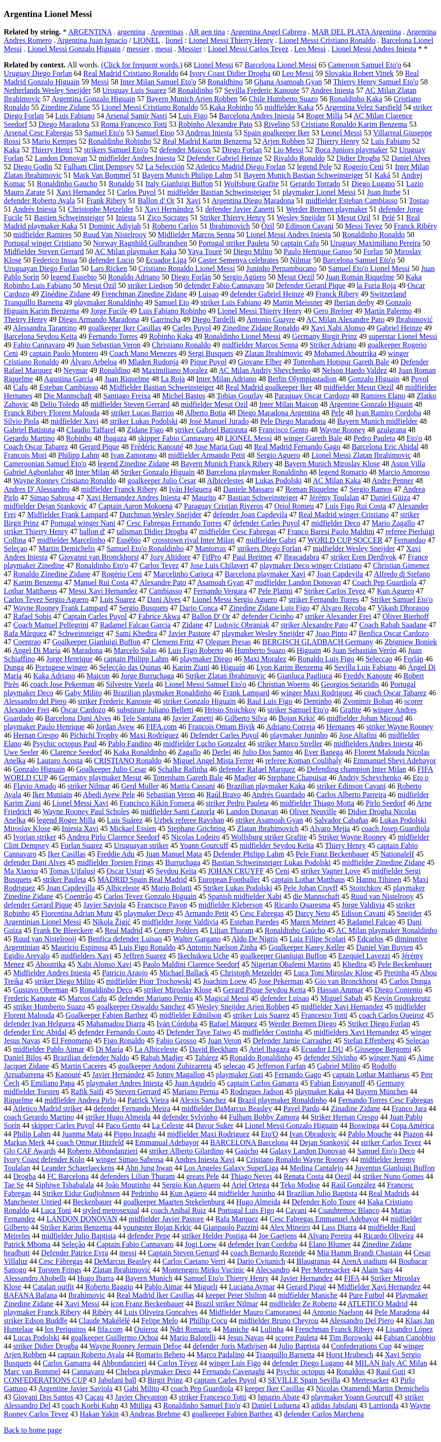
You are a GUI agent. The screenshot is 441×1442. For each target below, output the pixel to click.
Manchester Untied (32, 1202)
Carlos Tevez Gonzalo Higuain (150, 896)
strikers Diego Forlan (269, 548)
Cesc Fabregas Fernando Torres (174, 523)
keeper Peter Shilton (236, 1295)
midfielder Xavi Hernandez (342, 1007)
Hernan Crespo (35, 735)
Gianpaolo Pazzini (231, 1227)
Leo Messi (310, 49)
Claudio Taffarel (90, 430)
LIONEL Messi (248, 438)
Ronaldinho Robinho (119, 141)
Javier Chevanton (141, 1397)
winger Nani (387, 1058)
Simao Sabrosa (52, 498)
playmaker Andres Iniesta (124, 1083)
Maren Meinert (312, 922)
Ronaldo (121, 184)
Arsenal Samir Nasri (136, 116)
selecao (234, 1066)
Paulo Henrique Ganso (318, 251)
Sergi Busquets (210, 353)
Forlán (414, 659)
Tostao (419, 201)
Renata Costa (304, 1176)
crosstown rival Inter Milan (193, 540)
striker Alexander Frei (338, 616)
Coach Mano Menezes (143, 353)
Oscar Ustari (125, 871)
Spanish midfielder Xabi (244, 896)
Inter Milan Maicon (288, 404)
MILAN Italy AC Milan (391, 1363)
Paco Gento (123, 1125)
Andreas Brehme (155, 1414)
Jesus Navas (245, 1338)
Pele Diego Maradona (293, 421)
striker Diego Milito (64, 981)
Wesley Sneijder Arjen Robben (242, 1007)
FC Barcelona (68, 1176)
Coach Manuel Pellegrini (51, 625)
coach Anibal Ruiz (178, 1210)
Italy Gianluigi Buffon (179, 184)
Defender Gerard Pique (310, 285)
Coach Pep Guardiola (384, 582)
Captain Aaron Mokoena (135, 506)
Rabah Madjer (161, 1058)
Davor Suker (214, 1125)
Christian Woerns (284, 684)
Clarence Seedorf (76, 752)
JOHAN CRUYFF (236, 871)
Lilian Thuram (231, 930)
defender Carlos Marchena (324, 1414)
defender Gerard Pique (38, 905)
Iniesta (126, 218)
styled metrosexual (110, 1210)
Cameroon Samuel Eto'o (364, 65)
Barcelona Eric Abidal (384, 447)
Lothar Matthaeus (30, 591)
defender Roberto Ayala (39, 201)
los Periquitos (65, 1329)
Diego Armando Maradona (98, 319)
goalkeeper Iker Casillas (124, 328)
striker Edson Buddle (35, 1321)
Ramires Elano (383, 396)
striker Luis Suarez (261, 1015)
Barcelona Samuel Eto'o (359, 260)
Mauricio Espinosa (79, 947)
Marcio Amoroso (404, 472)
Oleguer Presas (228, 642)
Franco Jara (409, 1108)
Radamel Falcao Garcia (135, 625)
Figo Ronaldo (124, 1041)
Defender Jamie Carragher (292, 1041)
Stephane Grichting (196, 828)
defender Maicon (185, 150)
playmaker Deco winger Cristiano (310, 565)
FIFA (351, 1278)
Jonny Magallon (180, 1075)
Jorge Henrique (69, 659)
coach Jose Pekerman (62, 684)
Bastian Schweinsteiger (263, 498)
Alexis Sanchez (203, 1100)
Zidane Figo (145, 430)
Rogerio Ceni (363, 167)
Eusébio (129, 540)
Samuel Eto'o (104, 133)
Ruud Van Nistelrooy (115, 235)
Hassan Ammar (340, 990)
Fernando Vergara (220, 591)
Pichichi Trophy (94, 735)
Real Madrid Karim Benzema (207, 141)
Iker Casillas (66, 854)
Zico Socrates (167, 218)
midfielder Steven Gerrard (130, 404)
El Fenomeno (72, 1041)
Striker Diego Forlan (379, 1024)
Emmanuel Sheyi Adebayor (394, 761)
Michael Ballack (184, 973)
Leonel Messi (341, 133)
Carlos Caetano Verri (194, 1261)
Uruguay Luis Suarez (134, 90)
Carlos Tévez (178, 1363)
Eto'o (414, 438)
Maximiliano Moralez (175, 370)
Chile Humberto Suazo (283, 99)
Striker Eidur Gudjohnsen (81, 1193)
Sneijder (409, 913)
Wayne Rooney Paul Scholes (85, 812)
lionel (174, 40)
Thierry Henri (51, 150)
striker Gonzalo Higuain (199, 701)
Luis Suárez (125, 820)
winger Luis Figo (235, 1363)
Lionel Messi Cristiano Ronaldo (327, 40)
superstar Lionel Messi (402, 336)
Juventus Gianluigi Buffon (394, 1168)
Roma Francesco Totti (134, 124)
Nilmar (300, 260)
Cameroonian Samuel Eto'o (45, 464)
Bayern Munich (148, 1278)
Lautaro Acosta (59, 761)
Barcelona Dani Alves (78, 718)
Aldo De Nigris (254, 939)
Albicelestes (225, 481)
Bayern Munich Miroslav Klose (332, 464)
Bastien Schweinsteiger (69, 218)
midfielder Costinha (272, 1032)
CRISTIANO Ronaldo (128, 761)
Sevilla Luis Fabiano (365, 667)
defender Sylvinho (190, 1117)
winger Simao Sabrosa (129, 1159)
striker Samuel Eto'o (297, 710)
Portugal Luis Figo (246, 1210)
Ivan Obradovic (312, 1134)
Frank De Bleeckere (63, 930)
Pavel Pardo (301, 1108)
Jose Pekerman (280, 981)
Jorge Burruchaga (147, 676)
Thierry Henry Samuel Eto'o (375, 82)
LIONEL (146, 40)
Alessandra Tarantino (45, 328)
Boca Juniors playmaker (351, 150)
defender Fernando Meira (132, 1108)
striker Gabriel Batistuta (211, 430)
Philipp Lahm (78, 455)
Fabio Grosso (176, 1041)
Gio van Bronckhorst (346, 981)
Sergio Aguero (278, 455)
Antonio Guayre (270, 319)
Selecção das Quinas (130, 667)
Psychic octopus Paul (65, 744)
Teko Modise (300, 1185)
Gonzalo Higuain (374, 379)
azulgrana (391, 430)
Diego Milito (252, 251)
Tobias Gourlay (240, 396)
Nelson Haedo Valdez (354, 370)
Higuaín (232, 667)
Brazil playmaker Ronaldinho (282, 1100)
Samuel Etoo (155, 133)
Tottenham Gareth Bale (188, 778)
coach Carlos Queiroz (392, 1015)
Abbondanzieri (124, 1363)
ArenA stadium (364, 1261)
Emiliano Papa (53, 1083)
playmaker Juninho (298, 735)
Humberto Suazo (260, 650)
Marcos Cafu (87, 998)
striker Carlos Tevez (391, 1142)
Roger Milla (324, 116)
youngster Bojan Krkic (157, 1227)
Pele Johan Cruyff (311, 888)
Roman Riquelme (311, 489)
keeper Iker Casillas (274, 1388)
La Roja (173, 379)
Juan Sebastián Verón (364, 650)
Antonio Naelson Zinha (222, 947)
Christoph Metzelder (251, 973)
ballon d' (93, 531)
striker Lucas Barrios (142, 413)
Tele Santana (141, 718)
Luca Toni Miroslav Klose (333, 973)
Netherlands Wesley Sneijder (47, 90)
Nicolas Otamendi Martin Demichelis (372, 1388)
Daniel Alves (410, 158)
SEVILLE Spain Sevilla (304, 1380)
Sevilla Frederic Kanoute (262, 90)
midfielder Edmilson (190, 1015)
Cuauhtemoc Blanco (348, 1210)
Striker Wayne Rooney (352, 837)
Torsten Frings (60, 1270)
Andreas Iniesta (208, 133)
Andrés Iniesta (35, 209)
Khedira (355, 964)
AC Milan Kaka (337, 481)
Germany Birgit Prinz (324, 336)
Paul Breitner (252, 557)
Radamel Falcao (371, 922)
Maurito (204, 498)
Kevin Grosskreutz (402, 998)
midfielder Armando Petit (206, 455)
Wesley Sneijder (301, 218)
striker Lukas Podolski (144, 421)
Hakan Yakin (99, 1414)
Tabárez (206, 1058)
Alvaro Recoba (343, 608)
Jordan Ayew (115, 727)
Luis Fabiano (75, 116)
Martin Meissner (297, 302)
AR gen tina (206, 32)
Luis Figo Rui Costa (355, 506)
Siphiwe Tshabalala (64, 1185)
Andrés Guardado (278, 795)
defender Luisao (284, 998)
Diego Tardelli (213, 319)
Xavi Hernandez (81, 192)
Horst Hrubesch (350, 1355)
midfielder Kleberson (230, 905)
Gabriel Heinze (399, 328)
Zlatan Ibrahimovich (268, 828)
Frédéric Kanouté (157, 447)
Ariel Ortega (250, 1185)
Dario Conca (199, 608)
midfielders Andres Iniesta (373, 744)
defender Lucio (111, 260)
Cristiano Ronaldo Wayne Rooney (297, 1159)
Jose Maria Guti (219, 447)
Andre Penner (392, 481)
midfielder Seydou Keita (277, 845)
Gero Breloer (333, 311)
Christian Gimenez (401, 565)
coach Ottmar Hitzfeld (90, 1142)
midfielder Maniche (308, 1295)
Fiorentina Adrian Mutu (77, 913)
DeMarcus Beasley (122, 1261)
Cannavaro (88, 1372)
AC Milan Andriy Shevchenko (264, 370)
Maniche (235, 1329)
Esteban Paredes (253, 922)
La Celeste (168, 1125)
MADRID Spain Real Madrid (142, 879)
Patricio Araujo (124, 973)
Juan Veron (224, 1041)
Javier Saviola (104, 905)
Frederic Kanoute (30, 998)
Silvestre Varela (130, 684)
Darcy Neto (312, 913)
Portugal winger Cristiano (43, 243)
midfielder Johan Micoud (365, 718)
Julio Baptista (299, 1346)
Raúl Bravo (223, 795)
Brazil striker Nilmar (226, 1304)
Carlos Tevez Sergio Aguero (46, 599)
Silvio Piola (21, 421)
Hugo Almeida (258, 1202)
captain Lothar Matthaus (307, 879)
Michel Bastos (183, 396)
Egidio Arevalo (26, 956)
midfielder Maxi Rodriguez (208, 1134)
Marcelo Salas (135, 650)
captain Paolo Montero (63, 353)
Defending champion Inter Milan (356, 769)
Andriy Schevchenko (369, 778)
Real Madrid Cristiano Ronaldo (130, 73)
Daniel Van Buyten (384, 947)
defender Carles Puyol (266, 523)
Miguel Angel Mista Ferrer (213, 761)
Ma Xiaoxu (21, 871)
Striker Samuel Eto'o (401, 599)
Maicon (98, 676)
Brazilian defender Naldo (91, 1058)
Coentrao (27, 642)
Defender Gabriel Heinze (224, 158)
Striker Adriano (333, 345)
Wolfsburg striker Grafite (269, 837)
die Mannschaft (316, 896)
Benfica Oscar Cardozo (394, 633)
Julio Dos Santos (267, 752)
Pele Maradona (397, 1312)
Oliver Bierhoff (406, 616)
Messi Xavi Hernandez (103, 591)
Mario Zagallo (393, 523)
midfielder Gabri (271, 540)
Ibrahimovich (229, 226)
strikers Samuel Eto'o (116, 150)
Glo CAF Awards (30, 1151)
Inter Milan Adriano (226, 379)
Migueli (206, 1287)
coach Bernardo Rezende (268, 1253)
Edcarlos (370, 939)
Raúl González (353, 1185)
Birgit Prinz (165, 1380)
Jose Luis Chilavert (219, 565)
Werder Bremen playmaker (327, 209)
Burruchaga (183, 862)
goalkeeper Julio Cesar (161, 481)
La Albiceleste (156, 1049)
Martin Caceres (83, 1066)
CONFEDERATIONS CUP (45, 1380)
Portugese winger (61, 667)
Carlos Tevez (159, 565)
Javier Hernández (118, 1075)
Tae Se (14, 1185)
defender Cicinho (268, 616)
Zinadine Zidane (355, 1108)
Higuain (309, 650)
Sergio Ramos (371, 489)
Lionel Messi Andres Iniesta (373, 49)
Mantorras (210, 548)
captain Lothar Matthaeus (371, 1075)
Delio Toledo (59, 404)
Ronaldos (350, 1372)
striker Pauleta (64, 879)
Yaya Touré (205, 251)
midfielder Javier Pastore (166, 1219)
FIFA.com (161, 727)
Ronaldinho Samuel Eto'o (201, 1405)
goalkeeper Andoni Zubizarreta (165, 1066)
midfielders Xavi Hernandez (356, 1032)
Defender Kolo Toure (324, 1202)
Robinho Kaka (171, 336)
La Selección (164, 167)
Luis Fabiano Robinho (172, 311)
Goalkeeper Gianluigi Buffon (96, 642)
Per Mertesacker (325, 1270)
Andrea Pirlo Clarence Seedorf (113, 837)
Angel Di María (36, 650)
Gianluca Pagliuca (304, 676)
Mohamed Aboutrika (345, 353)
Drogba (24, 1176)
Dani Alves (164, 599)
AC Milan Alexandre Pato (345, 319)
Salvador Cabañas (341, 820)
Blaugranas (313, 1261)
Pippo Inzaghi (134, 1134)
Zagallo (189, 752)
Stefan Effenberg (368, 1041)
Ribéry (102, 1312)
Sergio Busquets (143, 608)
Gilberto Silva (246, 718)
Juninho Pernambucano (281, 268)
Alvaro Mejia (330, 828)
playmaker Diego (206, 659)
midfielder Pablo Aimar (48, 1049)
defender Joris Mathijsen (230, 1346)
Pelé (388, 218)
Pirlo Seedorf (386, 803)
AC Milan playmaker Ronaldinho (386, 930)
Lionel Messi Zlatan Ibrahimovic (361, 455)
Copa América (412, 1125)
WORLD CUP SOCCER (344, 540)
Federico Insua (55, 260)
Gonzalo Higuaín (39, 769)
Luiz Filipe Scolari (317, 939)
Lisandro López (409, 1329)
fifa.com (110, 1329)
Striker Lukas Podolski (237, 888)
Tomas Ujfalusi (72, 871)
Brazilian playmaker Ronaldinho (162, 693)
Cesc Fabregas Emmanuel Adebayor (324, 1219)
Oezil (343, 1176)
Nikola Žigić (111, 922)
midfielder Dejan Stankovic (45, 506)
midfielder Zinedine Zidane (383, 862)
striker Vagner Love (330, 871)
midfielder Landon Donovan (298, 582)
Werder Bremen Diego (302, 1024)
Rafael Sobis (32, 616)
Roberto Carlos (175, 226)
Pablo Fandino (130, 744)
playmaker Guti (239, 1075)
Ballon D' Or (211, 616)
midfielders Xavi (86, 956)
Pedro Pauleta (374, 438)
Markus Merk (24, 1142)
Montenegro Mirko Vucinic (203, 1270)
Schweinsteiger (81, 633)
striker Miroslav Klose (178, 990)
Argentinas (166, 32)
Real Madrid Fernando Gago (297, 447)
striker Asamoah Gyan (269, 820)
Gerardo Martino (29, 438)
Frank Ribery (106, 201)
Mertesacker (370, 1380)
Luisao (208, 294)
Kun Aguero (395, 591)
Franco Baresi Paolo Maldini (330, 531)
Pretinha (396, 973)
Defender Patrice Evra (74, 1253)
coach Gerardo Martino (39, 1117)
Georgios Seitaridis (350, 684)
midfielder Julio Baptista (78, 1236)
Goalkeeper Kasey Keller (307, 947)
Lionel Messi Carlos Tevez (248, 49)
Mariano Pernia (195, 1092)
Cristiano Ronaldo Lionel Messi (187, 268)
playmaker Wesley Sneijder (263, 633)
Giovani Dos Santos (43, 1397)
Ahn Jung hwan (148, 1168)
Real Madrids (388, 1193)
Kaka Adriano (54, 676)
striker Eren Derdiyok (364, 557)
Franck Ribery (337, 294)
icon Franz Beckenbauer (147, 1304)
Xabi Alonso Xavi (104, 964)
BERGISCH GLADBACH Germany (318, 642)
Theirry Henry (25, 319)
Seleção (73, 1244)
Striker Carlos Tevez (335, 591)
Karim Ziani (191, 667)
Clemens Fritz (173, 642)
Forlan (373, 251)
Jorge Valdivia (363, 905)
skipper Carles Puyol (63, 1125)
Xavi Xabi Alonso (337, 328)
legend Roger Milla (66, 820)
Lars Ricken (108, 268)
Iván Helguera (190, 489)
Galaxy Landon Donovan (308, 1151)
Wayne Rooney (342, 430)
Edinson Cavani (310, 226)
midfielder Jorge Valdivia (180, 922)
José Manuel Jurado (219, 421)
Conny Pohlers (176, 930)
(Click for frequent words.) (141, 65)
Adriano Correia (290, 727)
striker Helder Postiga (214, 1236)
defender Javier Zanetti (239, 209)
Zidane (192, 625)
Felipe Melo (159, 1321)
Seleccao (379, 659)
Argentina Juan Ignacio (92, 40)
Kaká (383, 175)
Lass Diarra (339, 1227)
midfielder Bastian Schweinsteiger (219, 192)
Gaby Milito (83, 693)
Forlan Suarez (81, 845)
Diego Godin (32, 167)
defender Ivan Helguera (39, 1024)
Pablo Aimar (163, 1287)
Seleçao (15, 548)
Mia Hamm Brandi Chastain (359, 1253)
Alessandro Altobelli (35, 1278)
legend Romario (342, 472)
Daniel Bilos (22, 1058)
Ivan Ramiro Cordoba (388, 413)
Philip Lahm (32, 1134)
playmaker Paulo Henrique (44, 727)
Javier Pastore (189, 633)
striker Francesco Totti (212, 1397)
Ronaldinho (195, 90)
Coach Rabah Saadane (392, 625)
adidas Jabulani (334, 1405)
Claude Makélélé (104, 1321)
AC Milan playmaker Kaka (136, 251)
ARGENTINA (89, 32)
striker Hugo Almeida (118, 1117)
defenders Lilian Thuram (137, 1176)
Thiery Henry (345, 845)
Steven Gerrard (138, 1092)
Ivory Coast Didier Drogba (229, 73)
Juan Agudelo (195, 1083)
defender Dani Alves (35, 862)
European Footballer (229, 879)
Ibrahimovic (86, 1295)
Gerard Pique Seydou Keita (264, 990)
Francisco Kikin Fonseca (157, 803)
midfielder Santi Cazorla (177, 812)
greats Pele (202, 1176)
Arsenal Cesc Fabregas (38, 133)
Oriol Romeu (294, 506)
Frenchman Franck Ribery (334, 1329)
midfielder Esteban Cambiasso (352, 201)
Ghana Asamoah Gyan (288, 82)
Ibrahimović (414, 319)
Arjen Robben (283, 141)
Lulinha (272, 1329)
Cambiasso (165, 591)
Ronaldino (115, 370)
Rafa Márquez (25, 633)
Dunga (14, 667)
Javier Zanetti (192, 718)
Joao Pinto (331, 633)
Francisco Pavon (162, 905)
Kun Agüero (188, 1193)
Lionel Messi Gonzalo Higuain (74, 49)
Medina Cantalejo (316, 1168)
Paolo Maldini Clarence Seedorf (191, 964)
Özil (268, 226)
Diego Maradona (64, 124)
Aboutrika (50, 964)
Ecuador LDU (322, 1049)
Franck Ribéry (415, 226)
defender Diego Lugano (307, 1363)
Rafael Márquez (233, 1024)
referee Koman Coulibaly (303, 761)
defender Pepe (148, 1236)
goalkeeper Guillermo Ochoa (114, 1338)
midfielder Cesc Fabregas (238, 531)
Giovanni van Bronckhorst (99, 557)
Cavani (296, 1210)
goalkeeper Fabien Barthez (232, 1414)
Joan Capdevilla (71, 888)
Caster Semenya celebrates (238, 260)
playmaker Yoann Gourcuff (352, 1397)
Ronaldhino (225, 82)
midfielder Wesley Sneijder (354, 548)
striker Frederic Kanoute (114, 701)
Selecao (417, 1041)
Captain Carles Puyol (95, 616)
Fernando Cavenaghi (233, 1372)
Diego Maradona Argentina (278, 413)
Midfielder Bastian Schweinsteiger (161, 387)
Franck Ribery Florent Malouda (51, 413)
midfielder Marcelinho (71, 540)
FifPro (211, 557)
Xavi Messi (82, 1304)
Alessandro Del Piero (361, 1321)
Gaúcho (246, 1151)
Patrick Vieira (148, 1100)
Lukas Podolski (278, 481)
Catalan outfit (53, 1287)
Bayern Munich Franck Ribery (226, 464)
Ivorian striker (34, 837)
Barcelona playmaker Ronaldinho (256, 472)
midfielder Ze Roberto (302, 1304)
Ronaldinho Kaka (355, 99)
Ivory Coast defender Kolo (44, 1159)
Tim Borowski (350, 1338)
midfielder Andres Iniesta (136, 158)
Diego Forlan (242, 150)
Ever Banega (323, 752)
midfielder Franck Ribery (119, 489)
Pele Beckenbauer (405, 964)
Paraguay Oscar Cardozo (312, 396)
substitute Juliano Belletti (155, 710)
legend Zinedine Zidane (133, 464)
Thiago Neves (251, 1176)
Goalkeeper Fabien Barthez (106, 1015)
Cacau (94, 1397)
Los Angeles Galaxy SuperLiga (231, 1168)
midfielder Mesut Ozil (214, 404)
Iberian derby (354, 302)
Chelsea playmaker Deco (153, 1372)
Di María (109, 1049)
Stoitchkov (365, 888)
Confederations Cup (361, 1346)
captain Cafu (299, 243)
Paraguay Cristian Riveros (223, 506)
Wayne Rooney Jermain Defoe (135, 1346)
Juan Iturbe (384, 192)
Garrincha (165, 319)
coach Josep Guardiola (395, 828)
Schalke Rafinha (182, 769)
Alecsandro (272, 1270)
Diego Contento (399, 990)
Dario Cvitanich (261, 1261)
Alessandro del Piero (35, 701)
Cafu (20, 387)
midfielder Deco (335, 523)
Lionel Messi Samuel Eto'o (205, 684)
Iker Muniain (52, 795)
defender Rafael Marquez (257, 769)
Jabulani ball (117, 1380)
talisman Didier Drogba (152, 531)
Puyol (419, 379)
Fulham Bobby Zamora (264, 1117)
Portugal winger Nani (82, 523)
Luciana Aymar (252, 1287)
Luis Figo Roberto (195, 650)
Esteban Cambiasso (68, 387)
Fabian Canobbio (409, 1338)
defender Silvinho (330, 1058)
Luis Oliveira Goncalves (160, 1312)
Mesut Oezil (296, 277)
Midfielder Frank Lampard (67, 515)
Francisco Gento (283, 430)
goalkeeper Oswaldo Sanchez (141, 1007)
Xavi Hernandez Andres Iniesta (133, 498)
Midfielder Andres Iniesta (51, 973)
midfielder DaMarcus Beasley (226, 1108)
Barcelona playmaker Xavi (265, 574)
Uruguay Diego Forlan (38, 73)
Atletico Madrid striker (47, 1108)
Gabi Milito (141, 1388)
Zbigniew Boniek (410, 642)
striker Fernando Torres (323, 599)
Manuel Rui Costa (101, 582)
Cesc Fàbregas (61, 1261)
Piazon (413, 1134)
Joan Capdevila (340, 574)
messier (137, 49)
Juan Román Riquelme (360, 277)
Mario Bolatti (171, 888)
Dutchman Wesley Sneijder (160, 515)
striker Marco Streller (289, 744)
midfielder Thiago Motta (317, 803)
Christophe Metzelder (100, 209)
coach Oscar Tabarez (395, 693)
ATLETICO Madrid (378, 1304)
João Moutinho (127, 1185)
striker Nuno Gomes (393, 1176)
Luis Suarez (118, 599)
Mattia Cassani (192, 786)
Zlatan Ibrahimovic (273, 353)
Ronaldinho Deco (106, 990)
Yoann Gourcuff (204, 845)
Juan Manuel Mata (174, 854)
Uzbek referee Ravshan (189, 820)
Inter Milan (92, 472)
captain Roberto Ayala (90, 1355)
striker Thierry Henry (36, 531)
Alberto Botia (205, 413)
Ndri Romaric (190, 1329)
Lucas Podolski (36, 1338)
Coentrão (78, 896)
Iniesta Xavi (80, 828)
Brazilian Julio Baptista (321, 1193)
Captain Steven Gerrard (183, 1253)
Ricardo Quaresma (302, 905)
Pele (337, 413)
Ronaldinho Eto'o (101, 565)
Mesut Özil (99, 285)
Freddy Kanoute (367, 676)
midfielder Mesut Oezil (359, 387)
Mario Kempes (54, 141)
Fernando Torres (113, 336)
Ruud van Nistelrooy (382, 896)
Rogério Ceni (122, 574)
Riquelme (18, 1100)
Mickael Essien (133, 828)
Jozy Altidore (170, 557)
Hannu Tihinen (378, 879)
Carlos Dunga (410, 981)
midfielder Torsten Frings (115, 862)
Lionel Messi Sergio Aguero (235, 599)
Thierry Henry (337, 141)
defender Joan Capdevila (250, 515)
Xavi (193, 201)
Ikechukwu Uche (203, 956)
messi (163, 49)
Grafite (350, 710)
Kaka (12, 150)
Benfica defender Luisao (125, 939)
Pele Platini (275, 591)
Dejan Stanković (325, 1142)
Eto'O (269, 1134)
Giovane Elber (260, 362)
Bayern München (382, 1092)
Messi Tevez (364, 226)
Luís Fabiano (390, 141)
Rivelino (277, 124)
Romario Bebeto (160, 1355)
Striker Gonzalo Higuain (158, 472)
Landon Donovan (61, 158)
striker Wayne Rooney (399, 727)
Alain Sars (377, 1270)
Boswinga (364, 1125)
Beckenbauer (92, 1202)
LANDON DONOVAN (82, 1219)
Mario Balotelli (193, 1338)
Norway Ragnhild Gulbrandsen (140, 243)
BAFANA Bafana (30, 1295)
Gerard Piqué (306, 1287)
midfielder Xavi (74, 421)
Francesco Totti (324, 1015)
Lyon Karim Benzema (289, 667)
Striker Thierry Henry (232, 218)
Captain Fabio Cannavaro (135, 1244)
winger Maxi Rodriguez (317, 693)
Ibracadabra (301, 557)
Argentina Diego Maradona (253, 201)
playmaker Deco (148, 913)
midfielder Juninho (246, 1193)
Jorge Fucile (108, 311)
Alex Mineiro (290, 1227)
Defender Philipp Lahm (248, 854)
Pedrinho (144, 1193)
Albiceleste (122, 888)
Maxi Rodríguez (154, 735)
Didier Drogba (358, 158)
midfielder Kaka (288, 107)
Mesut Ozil (354, 218)
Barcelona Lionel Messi (281, 65)
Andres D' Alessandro (37, 489)
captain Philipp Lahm (136, 659)
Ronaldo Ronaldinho (260, 1058)
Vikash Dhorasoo (403, 608)
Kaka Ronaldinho (140, 752)
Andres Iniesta (332, 90)
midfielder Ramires (42, 235)
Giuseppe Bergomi (383, 1049)
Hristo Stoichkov (230, 710)
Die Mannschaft (67, 396)
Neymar (76, 370)
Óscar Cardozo (83, 710)
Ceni (282, 871)
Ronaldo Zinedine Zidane (51, 574)
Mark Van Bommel (102, 175)
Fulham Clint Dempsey (99, 167)
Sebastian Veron (170, 795)
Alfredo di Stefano (402, 574)
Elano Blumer (330, 1244)
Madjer (245, 778)
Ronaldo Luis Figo (326, 659)
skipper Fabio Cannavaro (176, 438)
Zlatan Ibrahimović (121, 1270)
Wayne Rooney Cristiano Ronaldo (64, 481)
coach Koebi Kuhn (90, 1405)
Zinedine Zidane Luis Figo (269, 608)
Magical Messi (226, 998)
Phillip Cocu (208, 1321)
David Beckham (213, 1049)
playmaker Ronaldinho (108, 302)
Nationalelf (397, 854)
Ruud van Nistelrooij (44, 939)
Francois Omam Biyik (221, 727)
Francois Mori (25, 455)
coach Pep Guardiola (202, 1388)
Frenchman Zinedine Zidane (144, 294)
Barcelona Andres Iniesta (256, 116)
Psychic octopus (300, 1372)
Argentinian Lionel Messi (42, 922)
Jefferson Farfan (281, 1066)
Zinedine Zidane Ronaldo (261, 328)
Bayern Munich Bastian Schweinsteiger (303, 175)
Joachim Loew (225, 981)
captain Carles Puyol (225, 1380)
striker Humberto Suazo (49, 1007)
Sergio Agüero (244, 277)
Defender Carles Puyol (224, 735)
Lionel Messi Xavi (80, 803)
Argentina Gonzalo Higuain (93, 99)
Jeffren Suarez (144, 956)
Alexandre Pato (162, 582)
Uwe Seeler (21, 752)
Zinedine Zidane (65, 107)
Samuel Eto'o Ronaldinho (145, 548)
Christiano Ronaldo (181, 345)
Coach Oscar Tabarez (36, 447)
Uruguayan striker (141, 845)
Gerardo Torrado (315, 184)
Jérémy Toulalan (334, 498)
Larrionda (384, 1405)
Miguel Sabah (341, 998)
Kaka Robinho (231, 107)
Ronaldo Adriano (134, 277)
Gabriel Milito (338, 1066)
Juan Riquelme (127, 379)
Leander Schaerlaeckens (77, 1168)
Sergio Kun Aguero (191, 1185)
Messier (190, 49)
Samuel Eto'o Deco (386, 1151)
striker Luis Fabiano (231, 302)
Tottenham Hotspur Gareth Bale (341, 362)
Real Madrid (123, 930)
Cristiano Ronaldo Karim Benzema (354, 124)
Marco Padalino (220, 1355)
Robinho (79, 438)
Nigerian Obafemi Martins (291, 964)
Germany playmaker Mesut (100, 778)
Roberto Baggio (109, 1287)
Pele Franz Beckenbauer (331, 854)
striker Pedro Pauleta (237, 803)
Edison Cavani (363, 913)
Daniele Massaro (248, 489)
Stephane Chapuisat (297, 778)
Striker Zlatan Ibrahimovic (225, 676)
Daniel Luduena (276, 1405)
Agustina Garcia (68, 379)
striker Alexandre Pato (314, 625)
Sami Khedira (136, 633)
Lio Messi (288, 150)
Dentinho (317, 701)
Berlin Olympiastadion (302, 379)
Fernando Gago (298, 1075)
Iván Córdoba (177, 1024)
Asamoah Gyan (220, 582)
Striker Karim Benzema (76, 1227)
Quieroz (146, 1329)
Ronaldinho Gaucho (67, 184)
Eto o (421, 778)
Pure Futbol (366, 1295)
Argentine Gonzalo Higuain (370, 404)
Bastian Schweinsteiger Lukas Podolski (271, 862)
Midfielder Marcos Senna (196, 235)
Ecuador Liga (166, 260)
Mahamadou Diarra (115, 1024)
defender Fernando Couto (116, 1032)
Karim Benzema (37, 582)
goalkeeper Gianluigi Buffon (283, 956)
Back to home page (33, 1430)
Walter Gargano (196, 939)
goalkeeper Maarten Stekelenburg (174, 1202)
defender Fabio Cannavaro (224, 285)
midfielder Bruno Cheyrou (278, 1321)
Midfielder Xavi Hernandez (379, 1287)
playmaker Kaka (319, 1092)
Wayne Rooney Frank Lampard (60, 608)
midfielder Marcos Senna (260, 345)
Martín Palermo (388, 311)
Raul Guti (391, 1372)
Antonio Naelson (337, 1312)
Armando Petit (207, 913)
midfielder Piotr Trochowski (148, 981)
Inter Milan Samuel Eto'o (158, 82)
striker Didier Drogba (45, 1346)
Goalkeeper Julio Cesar (111, 769)
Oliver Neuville (312, 812)
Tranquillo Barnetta (285, 1355)
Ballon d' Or (156, 201)
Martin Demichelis (67, 548)
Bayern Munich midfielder (377, 421)
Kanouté (68, 1075)
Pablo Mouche (370, 1134)
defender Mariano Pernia (155, 998)
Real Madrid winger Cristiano (344, 515)
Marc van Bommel (32, 1372)
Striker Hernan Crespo (344, 1117)
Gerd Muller (140, 786)
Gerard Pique (99, 447)
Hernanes (341, 727)
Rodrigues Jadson (256, 1092)
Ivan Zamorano (134, 455)
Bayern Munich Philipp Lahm (187, 175)
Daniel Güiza (390, 498)
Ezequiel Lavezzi (364, 956)
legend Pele (314, 167)
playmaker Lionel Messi (319, 192)
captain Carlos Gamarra (263, 1083)
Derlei (221, 752)
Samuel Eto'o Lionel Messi (368, 268)
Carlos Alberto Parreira (351, 795)
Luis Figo (193, 116)
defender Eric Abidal (35, 1032)
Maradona (87, 650)
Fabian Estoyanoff (337, 1083)
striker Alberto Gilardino (186, 1151)
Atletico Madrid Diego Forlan (241, 167)
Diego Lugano (373, 184)
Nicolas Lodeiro (195, 837)
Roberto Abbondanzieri (102, 1151)
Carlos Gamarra (67, 1363)
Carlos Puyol (136, 192)
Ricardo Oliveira (388, 1236)
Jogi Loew (200, 1244)
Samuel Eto (171, 302)
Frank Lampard (246, 693)
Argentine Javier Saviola (75, 1388)
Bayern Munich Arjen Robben (192, 99)
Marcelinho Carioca (183, 574)
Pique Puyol (208, 362)
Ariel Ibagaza (269, 1049)
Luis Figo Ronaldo (147, 947)
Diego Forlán (191, 277)
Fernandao (410, 540)
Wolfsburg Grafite (251, 184)
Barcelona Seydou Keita (40, 336)
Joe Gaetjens (278, 1236)
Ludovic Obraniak (242, 625)
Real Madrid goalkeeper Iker (268, 387)
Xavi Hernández (169, 209)
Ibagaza (115, 438)
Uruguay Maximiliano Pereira (375, 243)
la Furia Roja (376, 285)
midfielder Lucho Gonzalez (204, 744)
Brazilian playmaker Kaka (265, 786)
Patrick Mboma (27, 1244)
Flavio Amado (34, 786)
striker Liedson (150, 285)
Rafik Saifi (87, 1092)
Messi (100, 82)
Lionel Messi (213, 65)
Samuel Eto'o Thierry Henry (226, 1278)
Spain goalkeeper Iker (277, 133)
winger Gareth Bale (312, 438)
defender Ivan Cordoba (262, 1244)
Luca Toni (56, 1210)
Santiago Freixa (127, 396)
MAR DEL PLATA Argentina (356, 32)
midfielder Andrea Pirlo (80, 1100)
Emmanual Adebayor (167, 1142)
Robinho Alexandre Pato (216, 124)
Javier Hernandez (306, 1278)
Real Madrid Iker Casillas (155, 1295)
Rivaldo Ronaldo (299, 158)
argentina (131, 32)
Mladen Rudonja (153, 362)
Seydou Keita (176, 871)
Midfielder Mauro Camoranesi (255, 1312)
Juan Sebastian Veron (108, 345)
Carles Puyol (191, 328)
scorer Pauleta (296, 1338)
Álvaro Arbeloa (93, 362)
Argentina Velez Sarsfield (363, 107)
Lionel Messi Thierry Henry (230, 40)
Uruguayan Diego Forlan (41, 268)
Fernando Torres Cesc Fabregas (385, 1100)
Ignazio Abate (279, 1397)
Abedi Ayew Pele (109, 795)
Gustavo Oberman (40, 990)
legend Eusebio (73, 277)
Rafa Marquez (236, 1219)
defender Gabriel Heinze (267, 294)
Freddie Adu (116, 854)
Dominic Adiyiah (115, 226)
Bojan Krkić (297, 718)
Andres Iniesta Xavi (204, 1159)
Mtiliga (141, 1405)
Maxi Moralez (265, 659)
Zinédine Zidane (65, 294)
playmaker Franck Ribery (42, 1312)
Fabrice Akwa (159, 616)
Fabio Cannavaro (39, 345)
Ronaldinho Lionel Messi (242, 336)
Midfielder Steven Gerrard (44, 251)
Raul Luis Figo (269, 701)
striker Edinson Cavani (351, 786)
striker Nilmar (88, 786)
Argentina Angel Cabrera (268, 32)
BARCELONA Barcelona (249, 1142)
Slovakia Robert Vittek (359, 73)
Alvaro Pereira (330, 1236)
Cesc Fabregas (262, 913)
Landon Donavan (252, 812)
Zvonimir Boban (368, 701)
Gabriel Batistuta (29, 430)
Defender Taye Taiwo (198, 1032)
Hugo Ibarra (95, 1278)
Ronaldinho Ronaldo (373, 235)
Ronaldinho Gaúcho (295, 930)
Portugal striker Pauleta (233, 243)
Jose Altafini (357, 735)
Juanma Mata (82, 1134)
